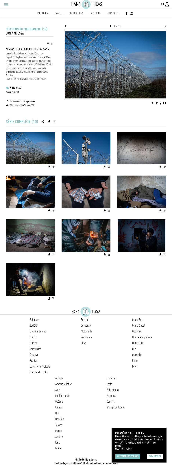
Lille (134, 349)
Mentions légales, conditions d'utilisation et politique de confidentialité (86, 463)
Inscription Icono (115, 407)
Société (33, 325)
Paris (134, 360)
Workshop (86, 337)
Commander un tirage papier (22, 101)
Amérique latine (63, 384)
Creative (34, 355)
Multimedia (86, 331)
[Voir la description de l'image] (160, 103)
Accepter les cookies (127, 456)
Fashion (33, 360)
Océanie (59, 401)
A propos (95, 13)
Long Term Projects (40, 366)
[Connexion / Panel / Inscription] (167, 4)
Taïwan (58, 425)
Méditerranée (62, 395)
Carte (58, 13)
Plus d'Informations (123, 448)
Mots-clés (15, 88)
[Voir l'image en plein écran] (164, 103)
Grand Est (137, 319)
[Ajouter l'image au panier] (156, 103)
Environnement (38, 331)
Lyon (134, 366)
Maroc (58, 431)
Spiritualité (35, 349)
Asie (57, 390)
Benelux (59, 419)
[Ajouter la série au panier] (54, 121)
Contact (113, 13)
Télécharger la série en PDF (22, 105)
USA (57, 413)
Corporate (86, 325)
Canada (58, 407)
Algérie (59, 436)
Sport (33, 337)
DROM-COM (138, 343)
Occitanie (137, 331)
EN (52, 43)
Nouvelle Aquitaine (142, 337)
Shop (83, 343)
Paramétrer (155, 456)
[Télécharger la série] (49, 121)
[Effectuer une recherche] (162, 4)
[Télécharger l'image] (152, 103)
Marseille (137, 355)
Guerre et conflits (39, 372)
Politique (34, 319)
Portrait (85, 319)
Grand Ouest (138, 325)
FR (48, 43)
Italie (57, 442)
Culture (33, 343)
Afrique (59, 378)
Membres (42, 13)
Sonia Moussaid (16, 33)
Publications (76, 13)
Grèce (58, 448)
